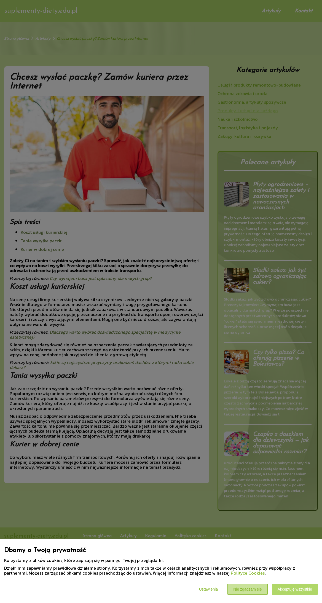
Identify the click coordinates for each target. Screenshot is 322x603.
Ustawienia (208, 589)
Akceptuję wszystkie (295, 589)
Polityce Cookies (248, 573)
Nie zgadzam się (247, 589)
